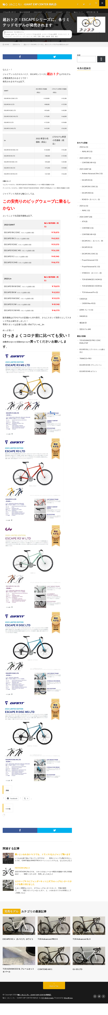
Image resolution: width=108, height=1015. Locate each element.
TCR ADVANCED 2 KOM (91, 285)
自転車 (48, 44)
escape (8, 41)
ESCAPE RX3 (87, 200)
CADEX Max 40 (88, 309)
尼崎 (43, 44)
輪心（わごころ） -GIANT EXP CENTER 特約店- (35, 1006)
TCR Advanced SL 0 (83, 946)
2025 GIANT (84, 176)
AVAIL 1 (85, 217)
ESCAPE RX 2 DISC (89, 260)
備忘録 (82, 328)
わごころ (29, 44)
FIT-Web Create (48, 1009)
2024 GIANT (84, 165)
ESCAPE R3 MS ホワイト (89, 376)
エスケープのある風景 (49, 41)
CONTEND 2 (87, 234)
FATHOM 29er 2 (22, 875)
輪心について (88, 12)
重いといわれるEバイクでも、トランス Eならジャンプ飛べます (42, 862)
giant (12, 41)
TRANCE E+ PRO (86, 364)
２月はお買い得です (10, 12)
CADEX (82, 304)
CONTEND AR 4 (88, 170)
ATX (83, 228)
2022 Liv (83, 154)
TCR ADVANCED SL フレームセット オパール (18, 982)
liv (16, 41)
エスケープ (21, 41)
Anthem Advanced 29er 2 (92, 181)
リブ (24, 44)
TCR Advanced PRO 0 (49, 946)
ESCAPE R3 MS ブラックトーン (92, 370)
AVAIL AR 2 (86, 159)
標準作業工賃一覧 (11, 17)
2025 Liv (83, 213)
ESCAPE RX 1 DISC (89, 193)
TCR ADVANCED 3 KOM (91, 292)
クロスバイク (62, 41)
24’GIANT (67, 12)
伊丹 (35, 44)
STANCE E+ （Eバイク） (91, 279)
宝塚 (39, 44)
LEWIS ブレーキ (86, 315)
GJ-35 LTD (78, 980)
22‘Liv (77, 12)
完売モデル (20, 39)
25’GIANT (55, 12)
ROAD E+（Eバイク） (90, 206)
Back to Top (54, 998)
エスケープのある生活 (33, 41)
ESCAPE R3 (86, 187)
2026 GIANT (43, 12)
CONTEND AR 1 (46, 980)
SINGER (83, 322)
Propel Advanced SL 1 (90, 273)
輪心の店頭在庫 (28, 12)
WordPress (70, 1009)
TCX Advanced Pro (89, 298)
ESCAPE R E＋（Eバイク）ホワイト (18, 948)
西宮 (52, 44)
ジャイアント (17, 44)
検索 (78, 63)
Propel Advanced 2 (89, 266)
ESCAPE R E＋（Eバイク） (92, 247)
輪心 (56, 44)
